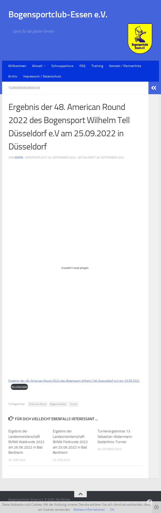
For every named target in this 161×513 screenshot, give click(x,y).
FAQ (82, 66)
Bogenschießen (58, 404)
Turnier (73, 404)
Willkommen (17, 66)
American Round (37, 404)
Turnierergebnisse (24, 88)
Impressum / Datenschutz (42, 76)
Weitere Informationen (89, 510)
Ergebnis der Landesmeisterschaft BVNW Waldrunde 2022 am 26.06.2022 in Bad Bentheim (26, 442)
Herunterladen (19, 386)
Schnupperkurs (62, 66)
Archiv (12, 76)
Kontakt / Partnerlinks (125, 66)
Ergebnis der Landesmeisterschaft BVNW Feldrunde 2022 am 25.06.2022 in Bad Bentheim (70, 442)
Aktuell (37, 66)
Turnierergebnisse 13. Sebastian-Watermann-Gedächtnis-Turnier (115, 436)
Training (97, 66)
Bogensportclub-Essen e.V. (58, 14)
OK (112, 510)
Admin (18, 157)
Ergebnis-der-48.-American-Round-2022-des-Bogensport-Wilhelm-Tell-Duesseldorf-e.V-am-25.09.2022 (73, 381)
